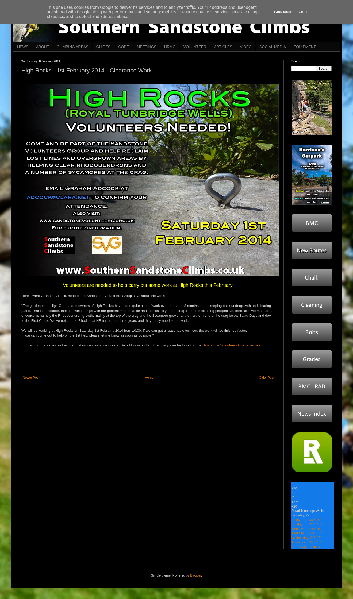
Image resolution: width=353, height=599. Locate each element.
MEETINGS (146, 47)
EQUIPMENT (305, 47)
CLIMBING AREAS (72, 47)
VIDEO (246, 47)
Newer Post (31, 378)
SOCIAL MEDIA (272, 47)
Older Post (266, 378)
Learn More (282, 12)
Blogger (195, 575)
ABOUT (42, 47)
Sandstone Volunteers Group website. (232, 345)
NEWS (22, 47)
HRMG (170, 47)
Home (149, 378)
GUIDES (103, 47)
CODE (123, 47)
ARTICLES (223, 47)
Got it (302, 12)
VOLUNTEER (194, 47)
